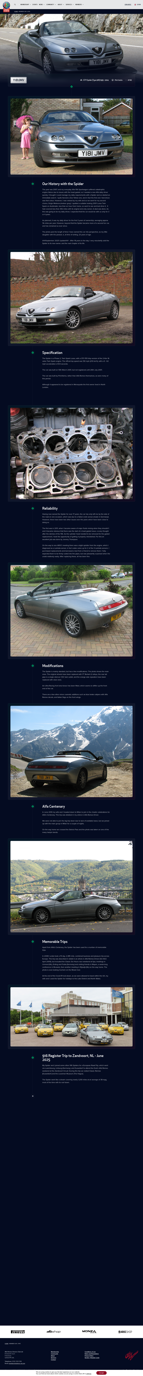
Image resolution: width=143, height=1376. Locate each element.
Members (79, 4)
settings (89, 1374)
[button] (16, 4)
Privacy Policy (89, 1356)
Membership (25, 4)
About (61, 4)
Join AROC (128, 4)
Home (16, 11)
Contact (53, 1360)
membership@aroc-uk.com (17, 1363)
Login (138, 4)
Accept (102, 1373)
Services (70, 4)
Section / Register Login (92, 1358)
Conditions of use (90, 1352)
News (42, 4)
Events (34, 4)
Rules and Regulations (92, 1354)
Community (51, 4)
